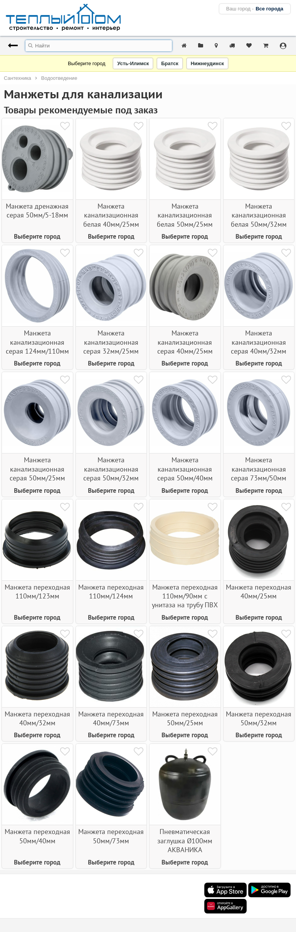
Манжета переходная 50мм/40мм (37, 836)
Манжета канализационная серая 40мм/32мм (258, 342)
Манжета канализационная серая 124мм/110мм (37, 342)
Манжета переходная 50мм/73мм (111, 836)
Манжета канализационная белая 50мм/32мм (259, 215)
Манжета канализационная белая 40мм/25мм (111, 215)
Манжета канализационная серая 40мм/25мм (185, 342)
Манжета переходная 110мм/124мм (111, 591)
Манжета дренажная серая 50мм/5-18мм (37, 210)
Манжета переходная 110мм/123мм (37, 591)
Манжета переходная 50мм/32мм (258, 718)
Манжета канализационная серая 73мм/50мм (258, 468)
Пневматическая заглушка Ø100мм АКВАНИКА (184, 840)
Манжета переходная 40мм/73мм (111, 718)
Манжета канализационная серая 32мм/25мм (111, 342)
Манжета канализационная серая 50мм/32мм (111, 468)
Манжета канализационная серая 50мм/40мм (185, 468)
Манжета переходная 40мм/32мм (37, 718)
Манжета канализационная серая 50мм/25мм (37, 468)
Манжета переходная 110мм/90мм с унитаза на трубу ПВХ (185, 596)
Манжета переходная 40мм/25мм (258, 591)
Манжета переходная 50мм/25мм (185, 718)
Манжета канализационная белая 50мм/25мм (185, 215)
